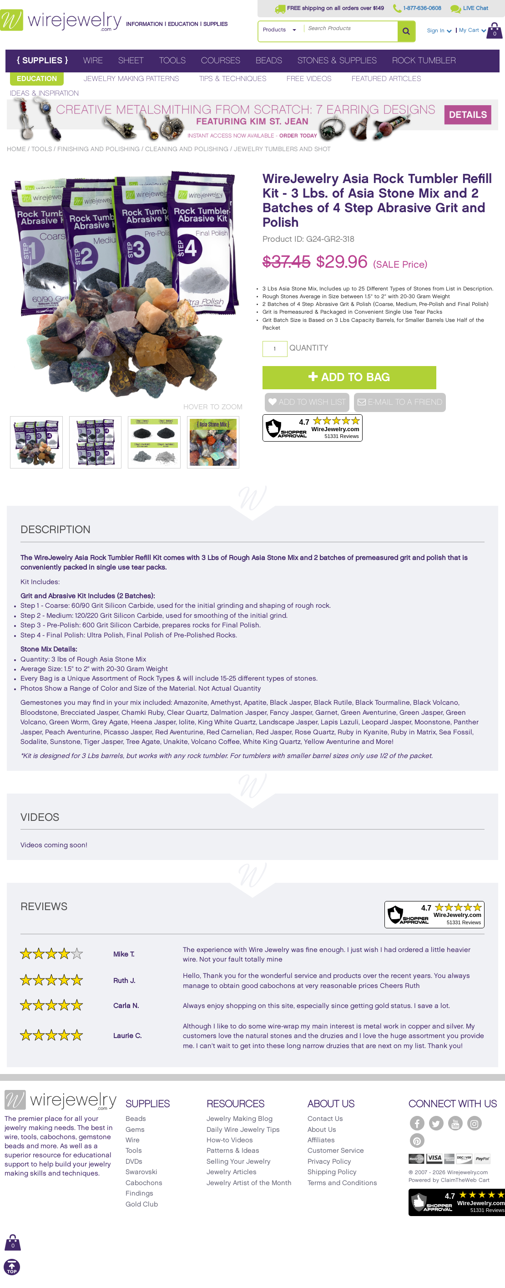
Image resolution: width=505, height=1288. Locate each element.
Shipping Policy (332, 1172)
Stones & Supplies (337, 61)
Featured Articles (386, 79)
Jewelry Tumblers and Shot (282, 149)
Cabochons (144, 1183)
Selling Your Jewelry (239, 1162)
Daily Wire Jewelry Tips (243, 1130)
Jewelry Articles (232, 1172)
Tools (172, 61)
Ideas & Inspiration (44, 93)
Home (16, 149)
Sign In (439, 30)
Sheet (131, 61)
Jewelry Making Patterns (131, 79)
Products (274, 29)
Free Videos (309, 79)
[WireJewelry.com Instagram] (474, 1123)
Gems (135, 1130)
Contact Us (325, 1119)
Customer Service (336, 1151)
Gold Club (142, 1204)
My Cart (481, 30)
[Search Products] (406, 31)
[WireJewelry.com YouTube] (455, 1123)
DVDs (134, 1162)
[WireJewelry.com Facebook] (417, 1123)
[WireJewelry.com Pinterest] (417, 1140)
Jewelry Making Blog (240, 1119)
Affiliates (321, 1140)
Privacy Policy (329, 1162)
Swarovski (141, 1172)
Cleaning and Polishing (186, 149)
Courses (220, 61)
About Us (322, 1130)
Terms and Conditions (342, 1183)
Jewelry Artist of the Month (249, 1183)
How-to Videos (230, 1140)
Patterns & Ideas (233, 1151)
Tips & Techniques (233, 79)
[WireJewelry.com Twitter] (436, 1123)
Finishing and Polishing (98, 149)
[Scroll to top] (12, 1273)
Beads (269, 61)
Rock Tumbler (424, 61)
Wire (93, 61)
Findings (139, 1194)
